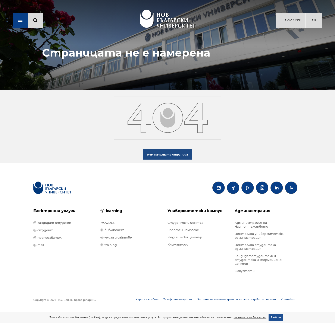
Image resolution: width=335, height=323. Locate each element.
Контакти (288, 299)
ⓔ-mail (38, 245)
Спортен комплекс (183, 230)
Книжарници (178, 244)
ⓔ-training (108, 245)
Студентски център (186, 223)
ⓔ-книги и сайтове (116, 237)
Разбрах (276, 317)
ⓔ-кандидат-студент (52, 223)
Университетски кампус (195, 210)
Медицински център (185, 237)
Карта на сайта (147, 299)
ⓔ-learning (111, 210)
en (314, 20)
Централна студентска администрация (255, 247)
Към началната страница (167, 154)
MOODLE (107, 223)
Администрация (252, 210)
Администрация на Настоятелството (251, 224)
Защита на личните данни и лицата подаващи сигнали (236, 299)
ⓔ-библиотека (112, 230)
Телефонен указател (177, 299)
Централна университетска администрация (259, 236)
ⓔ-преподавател (47, 238)
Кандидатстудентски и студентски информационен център (259, 260)
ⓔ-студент (43, 230)
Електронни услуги (54, 210)
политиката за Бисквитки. (250, 317)
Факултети (244, 271)
